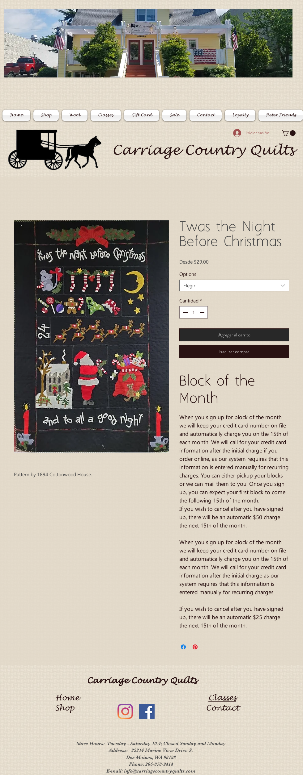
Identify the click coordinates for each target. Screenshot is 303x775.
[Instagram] (125, 711)
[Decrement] (184, 312)
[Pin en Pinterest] (195, 647)
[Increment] (202, 312)
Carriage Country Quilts (203, 150)
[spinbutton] (193, 312)
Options (187, 274)
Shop (67, 708)
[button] (289, 133)
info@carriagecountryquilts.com (159, 771)
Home (67, 698)
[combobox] (234, 285)
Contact (222, 708)
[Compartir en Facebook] (183, 647)
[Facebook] (147, 711)
